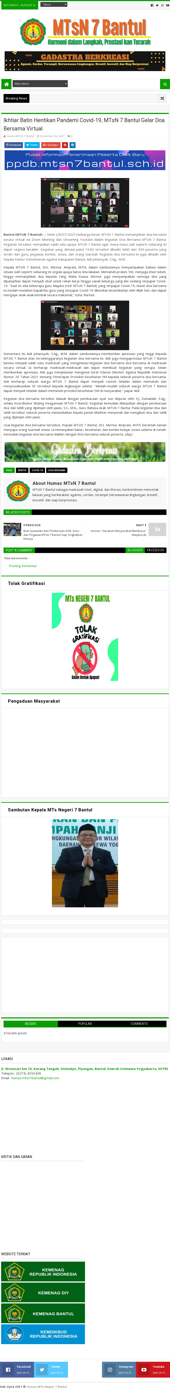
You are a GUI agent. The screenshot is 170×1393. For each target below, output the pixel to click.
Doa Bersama (56, 470)
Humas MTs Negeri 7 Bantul (47, 1386)
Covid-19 (37, 470)
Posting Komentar (23, 566)
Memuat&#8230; (45, 752)
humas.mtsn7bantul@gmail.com (35, 1078)
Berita (22, 470)
